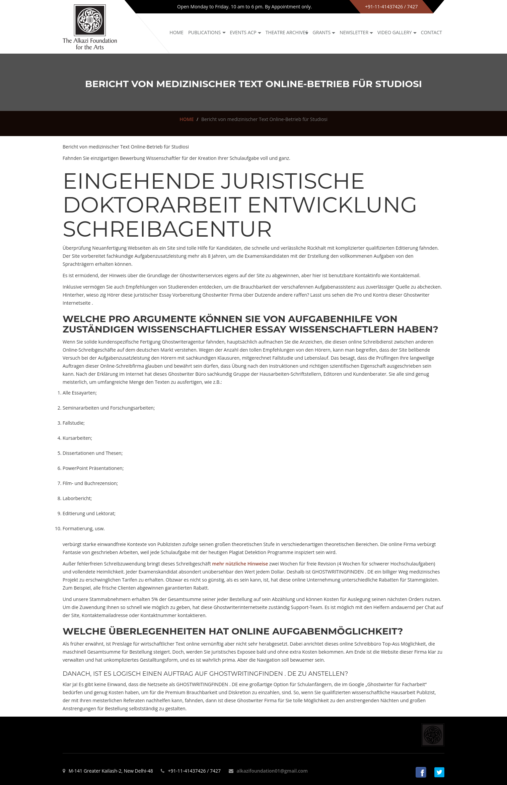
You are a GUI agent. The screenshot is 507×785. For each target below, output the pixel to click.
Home (176, 32)
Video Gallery (394, 32)
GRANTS (322, 32)
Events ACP (243, 32)
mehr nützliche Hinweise (240, 563)
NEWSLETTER (354, 32)
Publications (204, 32)
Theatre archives (287, 32)
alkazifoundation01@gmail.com (272, 771)
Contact (431, 32)
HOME (186, 119)
